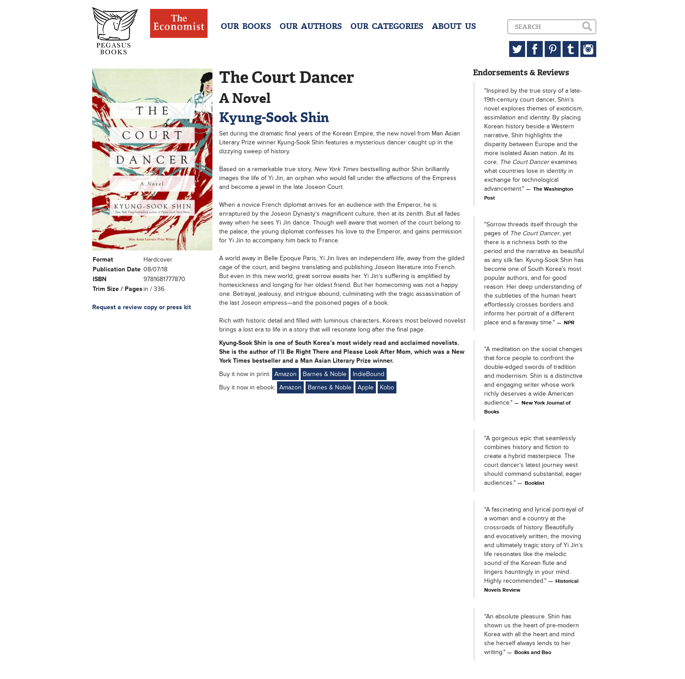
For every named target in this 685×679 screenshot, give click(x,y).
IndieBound (368, 374)
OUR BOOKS (246, 26)
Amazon (285, 374)
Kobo (387, 387)
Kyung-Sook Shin (274, 117)
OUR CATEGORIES (387, 26)
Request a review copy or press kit (141, 307)
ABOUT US (454, 26)
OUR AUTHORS (311, 26)
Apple (366, 387)
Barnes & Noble (325, 374)
